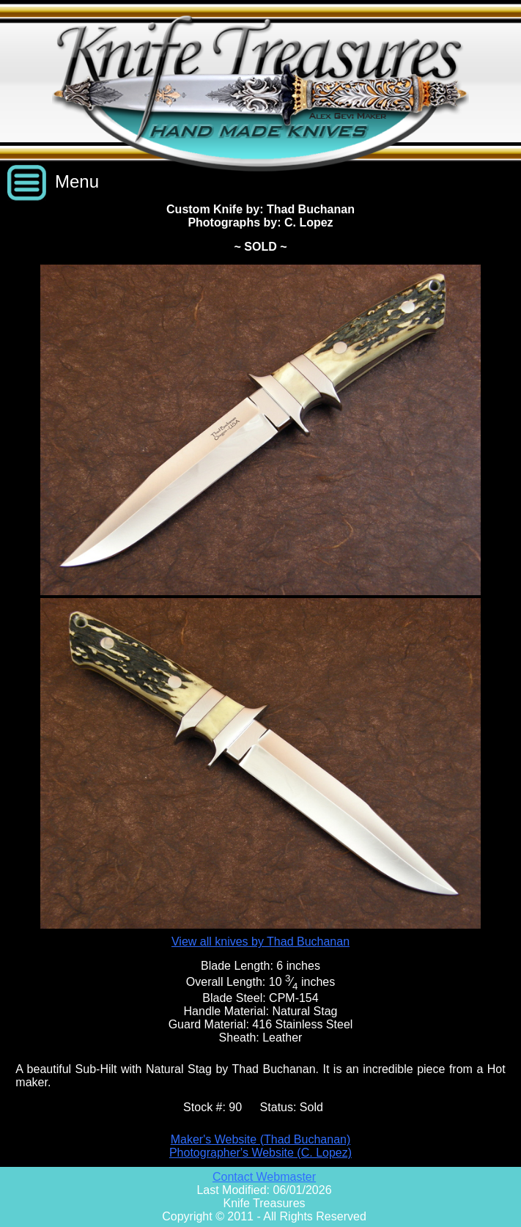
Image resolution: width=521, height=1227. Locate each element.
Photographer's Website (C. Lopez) (260, 1152)
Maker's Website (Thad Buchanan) (261, 1139)
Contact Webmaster (264, 1177)
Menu (77, 181)
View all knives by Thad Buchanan (260, 941)
